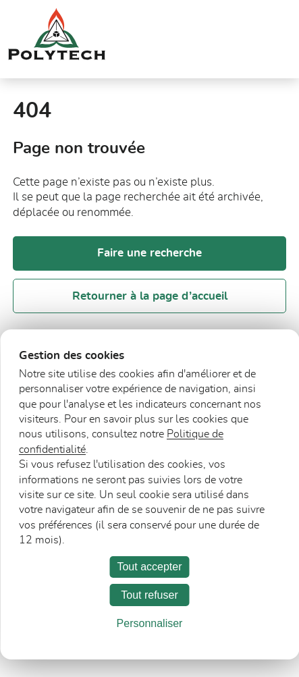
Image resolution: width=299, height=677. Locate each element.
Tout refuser (149, 595)
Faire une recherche (149, 253)
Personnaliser (150, 623)
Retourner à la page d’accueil (149, 296)
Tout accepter (149, 566)
